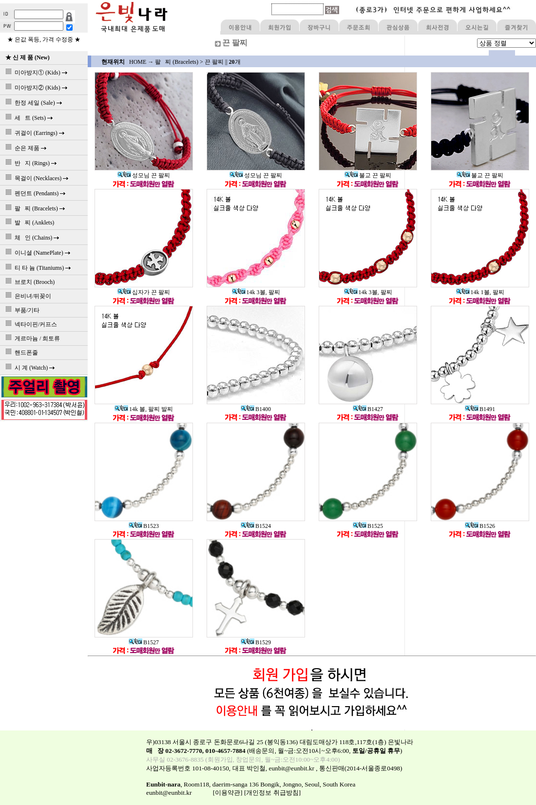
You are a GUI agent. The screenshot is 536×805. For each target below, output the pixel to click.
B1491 (480, 409)
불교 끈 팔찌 (368, 175)
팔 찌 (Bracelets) (176, 61)
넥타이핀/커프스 (29, 324)
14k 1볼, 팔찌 (480, 292)
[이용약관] (228, 792)
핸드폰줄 (20, 352)
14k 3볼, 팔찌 (256, 292)
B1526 (480, 526)
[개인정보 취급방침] (272, 792)
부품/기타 (20, 310)
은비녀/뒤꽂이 (26, 296)
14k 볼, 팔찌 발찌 (144, 409)
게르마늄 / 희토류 (31, 338)
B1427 (368, 409)
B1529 (256, 642)
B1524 (256, 526)
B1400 (256, 409)
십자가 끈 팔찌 (143, 292)
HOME (137, 61)
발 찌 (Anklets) (28, 222)
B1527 (144, 642)
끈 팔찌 (214, 61)
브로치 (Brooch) (28, 282)
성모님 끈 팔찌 (143, 175)
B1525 (368, 526)
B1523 (144, 526)
